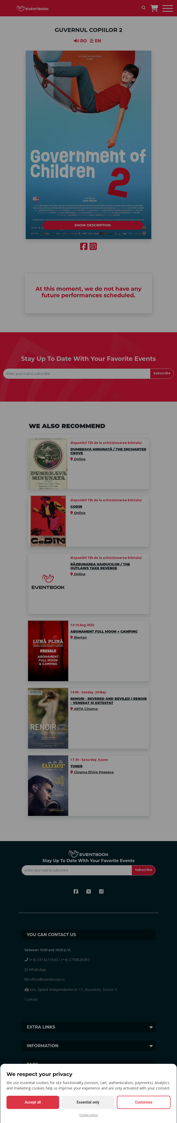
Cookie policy (88, 1115)
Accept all (33, 1102)
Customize (143, 1102)
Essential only (88, 1102)
